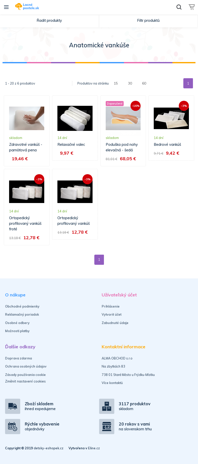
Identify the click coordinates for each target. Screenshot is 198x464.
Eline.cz (94, 448)
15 (116, 83)
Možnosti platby (17, 331)
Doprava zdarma (18, 358)
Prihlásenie (111, 306)
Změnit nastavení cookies (25, 381)
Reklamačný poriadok (22, 314)
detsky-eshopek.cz (48, 448)
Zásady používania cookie (25, 375)
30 (130, 83)
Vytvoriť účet (111, 314)
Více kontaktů (112, 383)
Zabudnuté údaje (115, 323)
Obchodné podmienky (22, 306)
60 (144, 83)
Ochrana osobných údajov (26, 366)
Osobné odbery (17, 323)
